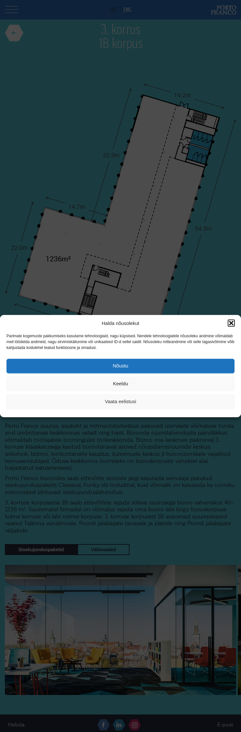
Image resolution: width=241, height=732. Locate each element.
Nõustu (120, 366)
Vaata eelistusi (120, 401)
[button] (231, 323)
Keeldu (120, 384)
